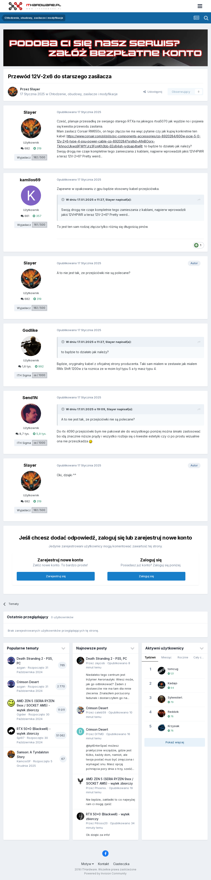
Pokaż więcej (175, 742)
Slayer (35, 89)
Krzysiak (173, 726)
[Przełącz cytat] (63, 199)
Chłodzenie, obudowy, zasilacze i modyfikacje (83, 94)
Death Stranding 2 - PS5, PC (106, 658)
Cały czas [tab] (199, 657)
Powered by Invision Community (105, 873)
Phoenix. (101, 788)
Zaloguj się (146, 576)
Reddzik (173, 711)
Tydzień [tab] (150, 657)
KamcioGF (24, 761)
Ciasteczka (121, 864)
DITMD (99, 734)
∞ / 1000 (39, 375)
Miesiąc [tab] (166, 657)
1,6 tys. (24, 366)
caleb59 (100, 712)
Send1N (30, 397)
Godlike (30, 330)
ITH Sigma (24, 375)
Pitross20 (101, 823)
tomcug (173, 669)
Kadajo (172, 683)
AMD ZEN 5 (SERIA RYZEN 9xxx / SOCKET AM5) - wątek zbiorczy (35, 705)
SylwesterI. (175, 697)
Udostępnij (152, 91)
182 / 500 (39, 157)
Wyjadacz (24, 157)
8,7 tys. (22, 433)
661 (25, 216)
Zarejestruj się (56, 576)
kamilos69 (30, 179)
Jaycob (100, 663)
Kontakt (103, 864)
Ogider (21, 714)
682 (25, 148)
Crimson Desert (28, 682)
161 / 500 (39, 224)
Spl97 (21, 738)
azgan (21, 667)
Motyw (87, 864)
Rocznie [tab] (183, 657)
